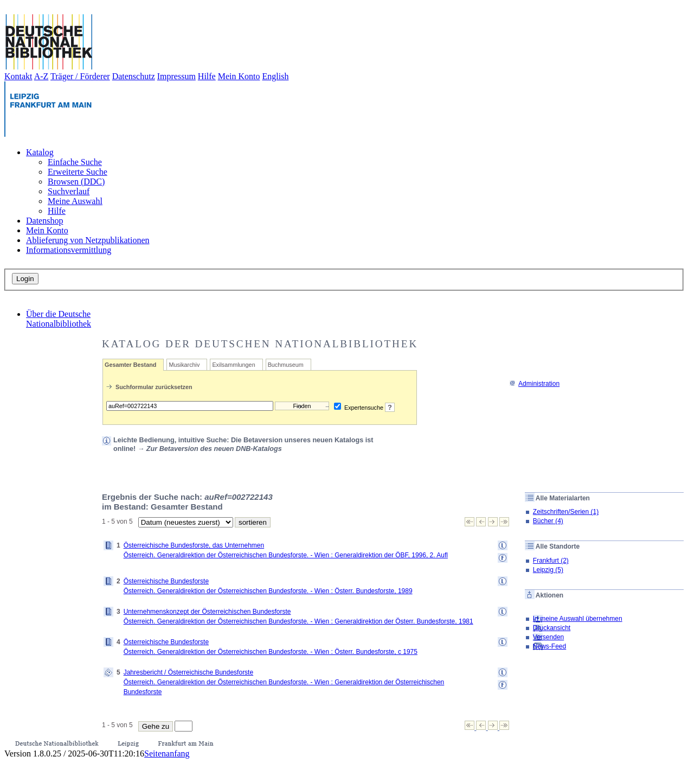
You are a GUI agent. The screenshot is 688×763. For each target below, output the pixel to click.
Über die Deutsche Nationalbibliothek (58, 318)
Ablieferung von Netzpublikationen (88, 240)
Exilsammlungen (233, 364)
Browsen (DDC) (76, 181)
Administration (534, 383)
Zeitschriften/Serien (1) (566, 512)
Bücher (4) (548, 521)
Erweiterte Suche (77, 171)
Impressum (176, 76)
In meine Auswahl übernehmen (577, 618)
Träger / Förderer (80, 76)
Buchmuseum (286, 364)
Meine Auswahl (75, 201)
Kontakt (18, 76)
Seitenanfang (167, 753)
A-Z (41, 76)
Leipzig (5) (548, 570)
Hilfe (207, 76)
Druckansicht (551, 628)
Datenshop (44, 220)
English (275, 76)
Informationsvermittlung (68, 250)
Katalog (40, 152)
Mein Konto (239, 76)
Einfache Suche (75, 162)
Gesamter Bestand (130, 364)
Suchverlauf (68, 191)
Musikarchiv (184, 364)
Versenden (548, 637)
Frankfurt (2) (551, 560)
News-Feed (549, 646)
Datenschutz (133, 76)
